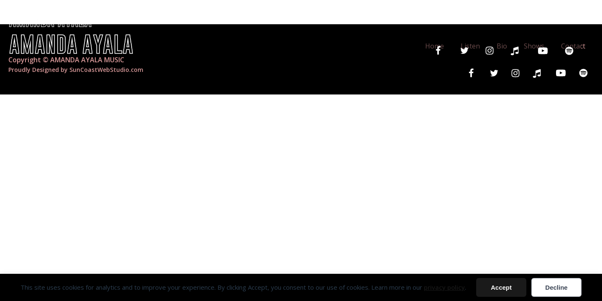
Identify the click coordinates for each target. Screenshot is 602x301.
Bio (490, 20)
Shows (524, 20)
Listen (455, 20)
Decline (556, 287)
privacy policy (444, 287)
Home (417, 20)
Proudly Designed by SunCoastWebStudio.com (75, 70)
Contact (569, 20)
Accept (501, 287)
